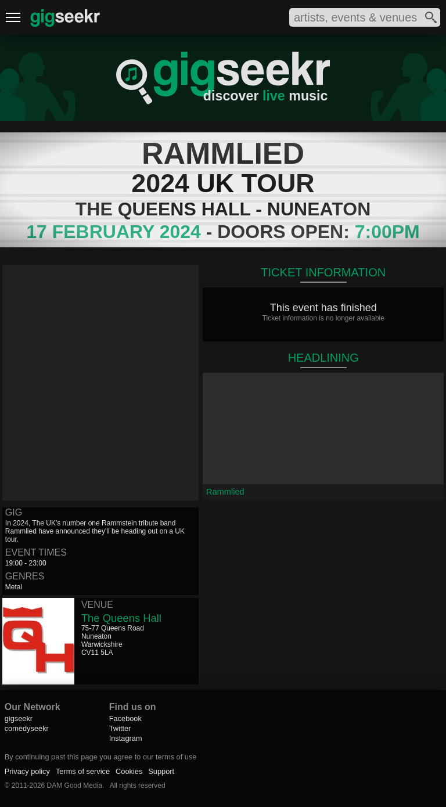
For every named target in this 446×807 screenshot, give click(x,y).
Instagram (125, 738)
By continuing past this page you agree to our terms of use (101, 756)
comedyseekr (27, 728)
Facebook (125, 718)
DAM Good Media (74, 785)
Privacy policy (27, 771)
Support (161, 771)
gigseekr (19, 718)
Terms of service (83, 771)
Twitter (120, 728)
